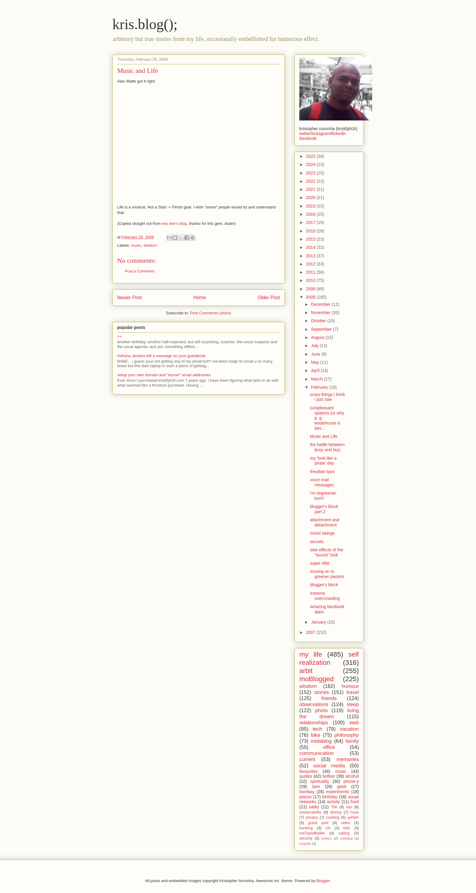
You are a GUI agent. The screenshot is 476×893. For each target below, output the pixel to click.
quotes (305, 776)
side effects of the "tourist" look (326, 552)
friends (329, 698)
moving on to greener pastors (327, 574)
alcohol (352, 776)
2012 (311, 264)
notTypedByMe (312, 833)
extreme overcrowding (325, 596)
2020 (311, 197)
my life (310, 654)
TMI (334, 807)
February (320, 387)
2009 (311, 288)
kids (346, 828)
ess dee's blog (174, 223)
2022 (311, 181)
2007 (311, 632)
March (317, 379)
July (315, 345)
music (136, 245)
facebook (308, 138)
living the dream (329, 713)
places (305, 796)
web (354, 723)
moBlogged (316, 679)
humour (350, 686)
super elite (320, 563)
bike (315, 735)
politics (326, 838)
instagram (321, 133)
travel (352, 692)
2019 (311, 206)
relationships (313, 723)
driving (336, 812)
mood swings (322, 533)
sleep (353, 704)
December (321, 304)
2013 (311, 255)
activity (333, 801)
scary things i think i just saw (327, 397)
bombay (306, 791)
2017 (311, 222)
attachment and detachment (324, 522)
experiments (337, 791)
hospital (305, 843)
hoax (355, 812)
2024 (311, 164)
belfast (328, 776)
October (319, 320)
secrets (317, 541)
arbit (306, 671)
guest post (318, 823)
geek (341, 786)
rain (349, 807)
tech (317, 729)
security (305, 838)
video (345, 823)
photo (321, 710)
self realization (329, 658)
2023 (311, 173)
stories (321, 692)
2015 (311, 239)
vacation (349, 729)
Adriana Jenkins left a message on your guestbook (161, 355)
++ (119, 336)
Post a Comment (139, 271)
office (329, 747)
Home (199, 297)
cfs (327, 828)
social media (329, 766)
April (316, 370)
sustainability (310, 812)
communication (316, 753)
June (316, 354)
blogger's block (324, 584)
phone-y (351, 781)
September (322, 329)
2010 (311, 280)
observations (313, 704)
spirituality (319, 781)
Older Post (268, 297)
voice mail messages (322, 482)
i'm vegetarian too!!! (323, 496)
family (352, 741)
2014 (311, 247)
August (318, 337)
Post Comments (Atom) (210, 313)
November (321, 312)
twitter (305, 133)
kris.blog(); (145, 24)
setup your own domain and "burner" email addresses (164, 375)
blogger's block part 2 (324, 509)
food (355, 801)
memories (347, 759)
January (319, 622)
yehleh (353, 817)
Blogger (323, 880)
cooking (332, 817)
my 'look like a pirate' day (323, 461)
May (315, 362)
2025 (311, 156)
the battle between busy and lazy (327, 447)
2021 (311, 189)
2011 (311, 272)
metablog (321, 741)
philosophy (347, 735)
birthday (329, 796)
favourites (308, 771)
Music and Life (323, 436)
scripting (346, 838)
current (307, 759)
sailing (344, 833)
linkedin (339, 133)
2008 (311, 297)
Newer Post (129, 297)
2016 (311, 230)
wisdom (150, 245)
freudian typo (322, 471)
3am (316, 786)
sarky (314, 806)
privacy (312, 817)
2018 (311, 214)
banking (306, 828)
